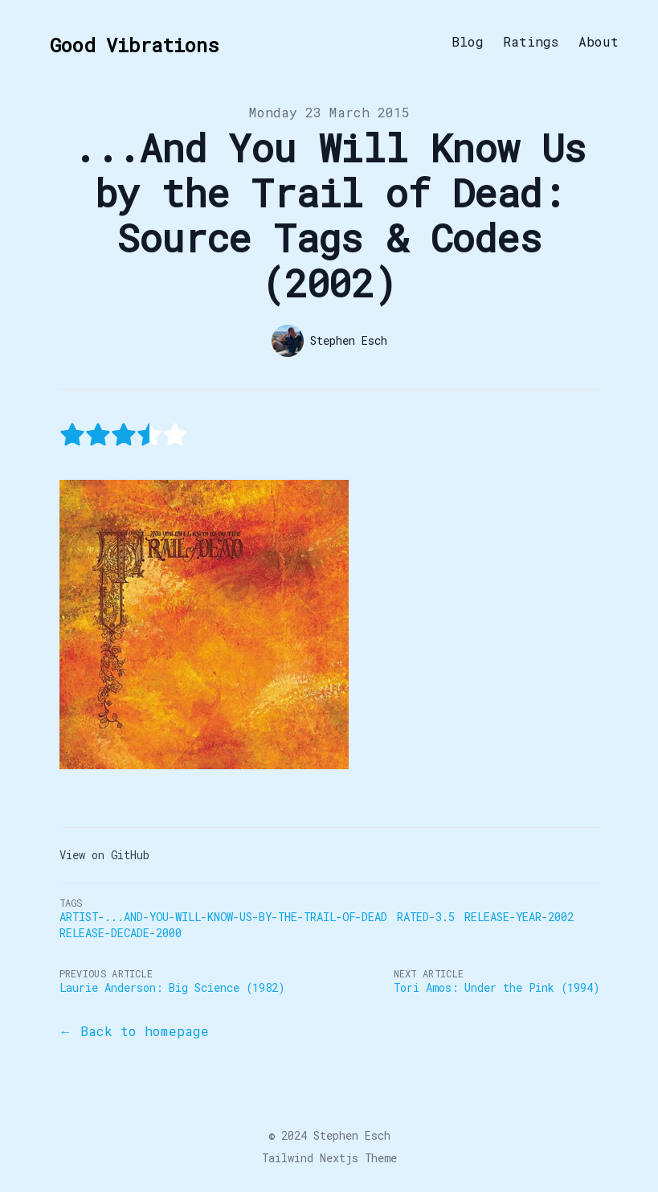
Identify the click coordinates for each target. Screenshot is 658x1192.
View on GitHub (104, 854)
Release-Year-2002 (519, 916)
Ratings (531, 42)
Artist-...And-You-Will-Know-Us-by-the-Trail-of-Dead (223, 916)
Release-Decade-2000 (120, 932)
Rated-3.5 (426, 916)
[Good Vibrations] (129, 41)
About (598, 42)
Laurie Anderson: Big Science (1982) (171, 987)
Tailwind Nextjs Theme (329, 1157)
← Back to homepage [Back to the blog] (134, 1030)
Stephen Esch (351, 1135)
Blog (468, 42)
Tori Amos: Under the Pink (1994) (496, 987)
